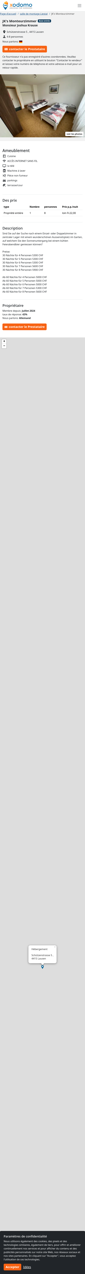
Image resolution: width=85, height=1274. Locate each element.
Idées (27, 1267)
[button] (42, 967)
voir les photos (74, 133)
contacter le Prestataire (24, 49)
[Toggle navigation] (79, 5)
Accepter (12, 1267)
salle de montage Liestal (34, 13)
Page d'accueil (8, 13)
